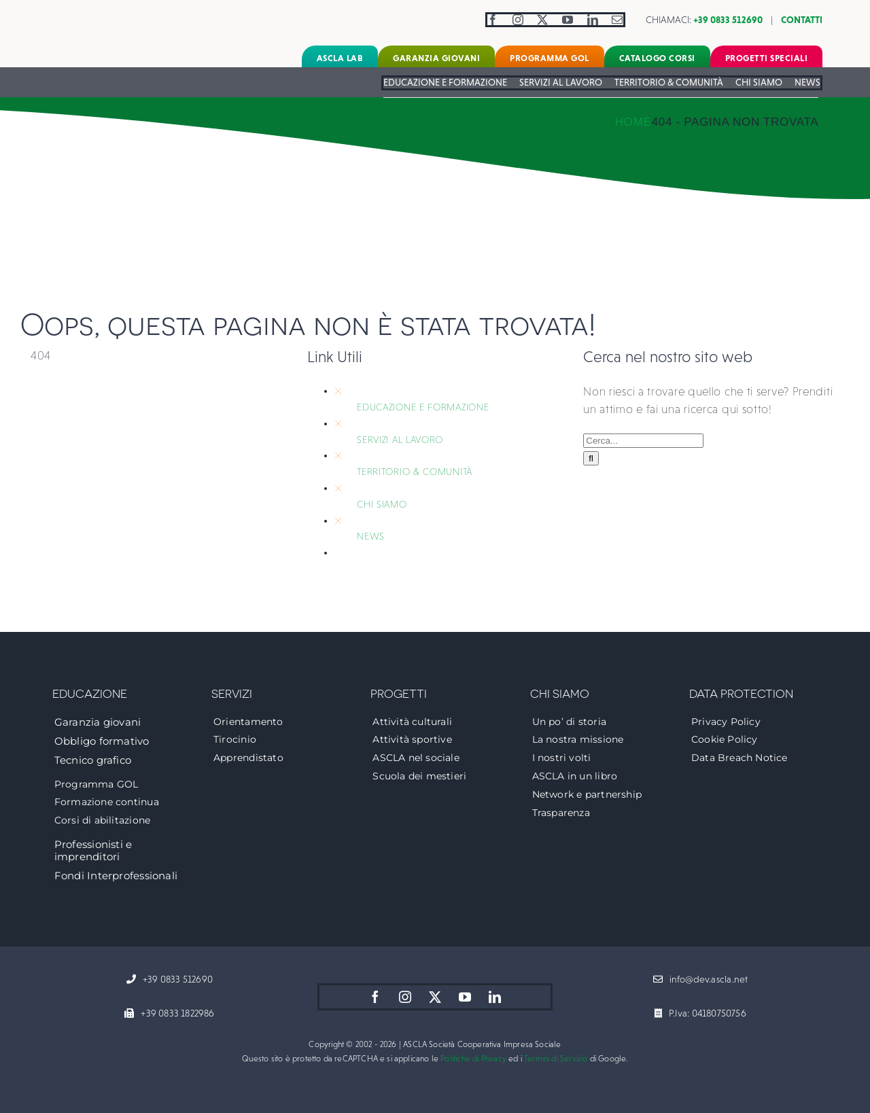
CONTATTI (801, 19)
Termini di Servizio (555, 1058)
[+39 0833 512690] (169, 980)
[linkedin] (593, 19)
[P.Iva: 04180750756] (700, 1014)
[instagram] (518, 19)
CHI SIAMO (381, 504)
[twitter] (543, 19)
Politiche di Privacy (473, 1058)
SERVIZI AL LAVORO (400, 439)
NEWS (371, 536)
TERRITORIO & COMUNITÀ (414, 471)
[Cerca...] (643, 441)
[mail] (617, 19)
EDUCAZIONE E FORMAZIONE (423, 407)
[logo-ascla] (92, 12)
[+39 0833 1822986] (169, 1014)
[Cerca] (591, 458)
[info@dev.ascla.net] (700, 980)
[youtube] (568, 19)
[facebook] (493, 19)
